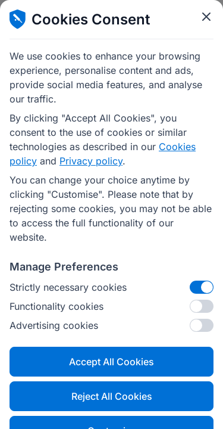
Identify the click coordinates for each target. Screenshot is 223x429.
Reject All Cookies (111, 396)
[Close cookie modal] (206, 17)
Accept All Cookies (111, 362)
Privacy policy (91, 161)
